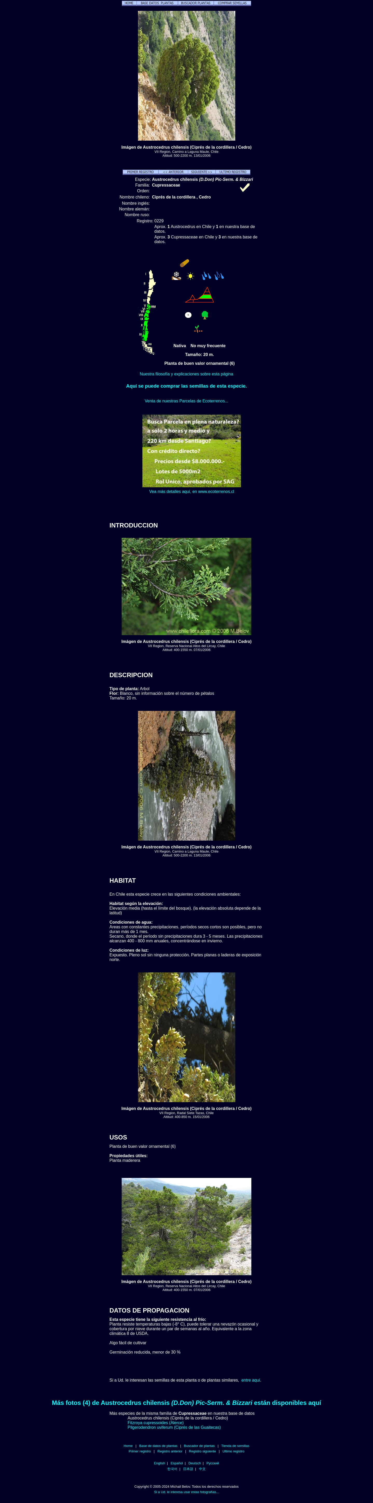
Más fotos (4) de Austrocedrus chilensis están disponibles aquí (186, 1402)
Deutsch (195, 1463)
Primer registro (140, 1451)
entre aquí (250, 1380)
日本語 (188, 1469)
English (159, 1463)
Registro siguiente (202, 1451)
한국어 (172, 1469)
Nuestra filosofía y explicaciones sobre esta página (186, 374)
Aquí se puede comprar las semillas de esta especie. (186, 386)
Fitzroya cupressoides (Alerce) (156, 1422)
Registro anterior (169, 1451)
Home (128, 1446)
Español (177, 1463)
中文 (202, 1469)
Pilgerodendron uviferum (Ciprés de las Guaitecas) (174, 1427)
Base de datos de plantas (158, 1446)
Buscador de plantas (199, 1446)
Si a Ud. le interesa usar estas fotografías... (186, 1492)
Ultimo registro (233, 1451)
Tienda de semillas (235, 1446)
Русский (212, 1463)
